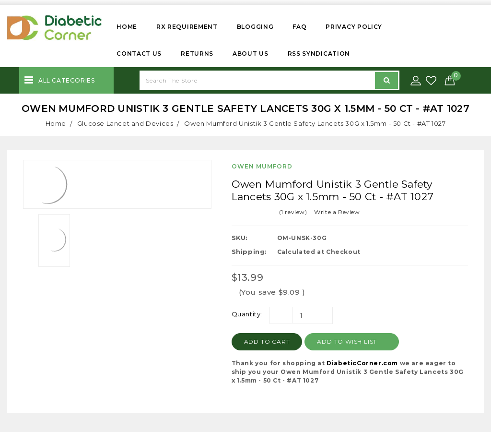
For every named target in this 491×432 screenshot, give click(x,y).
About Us (251, 53)
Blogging (255, 26)
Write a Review (337, 212)
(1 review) (293, 212)
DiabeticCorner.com (362, 363)
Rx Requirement (187, 26)
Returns (197, 53)
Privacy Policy (354, 26)
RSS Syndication (319, 53)
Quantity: (247, 314)
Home (127, 26)
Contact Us (139, 53)
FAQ (299, 26)
